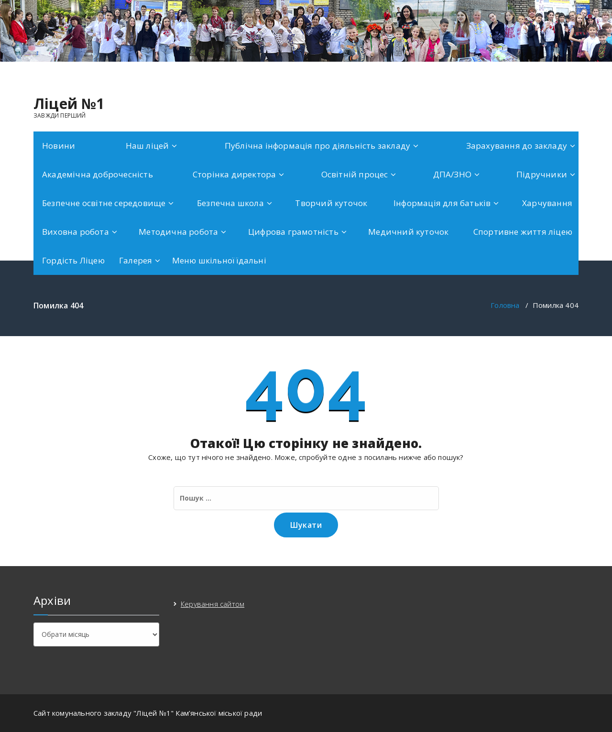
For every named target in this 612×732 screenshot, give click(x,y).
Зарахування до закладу (516, 145)
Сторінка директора (234, 174)
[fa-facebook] (577, 71)
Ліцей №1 (69, 103)
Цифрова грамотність (293, 231)
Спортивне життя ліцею (522, 231)
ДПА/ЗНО (452, 174)
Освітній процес (354, 174)
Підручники (541, 174)
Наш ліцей (147, 145)
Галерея (135, 260)
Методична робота (178, 231)
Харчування (547, 202)
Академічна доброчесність (97, 174)
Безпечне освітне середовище (103, 202)
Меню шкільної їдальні (219, 260)
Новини (58, 145)
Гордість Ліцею (73, 260)
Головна (505, 305)
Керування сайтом (212, 604)
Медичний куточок (408, 231)
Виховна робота (75, 231)
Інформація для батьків (442, 202)
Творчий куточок (331, 202)
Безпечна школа (230, 202)
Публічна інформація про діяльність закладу (317, 145)
